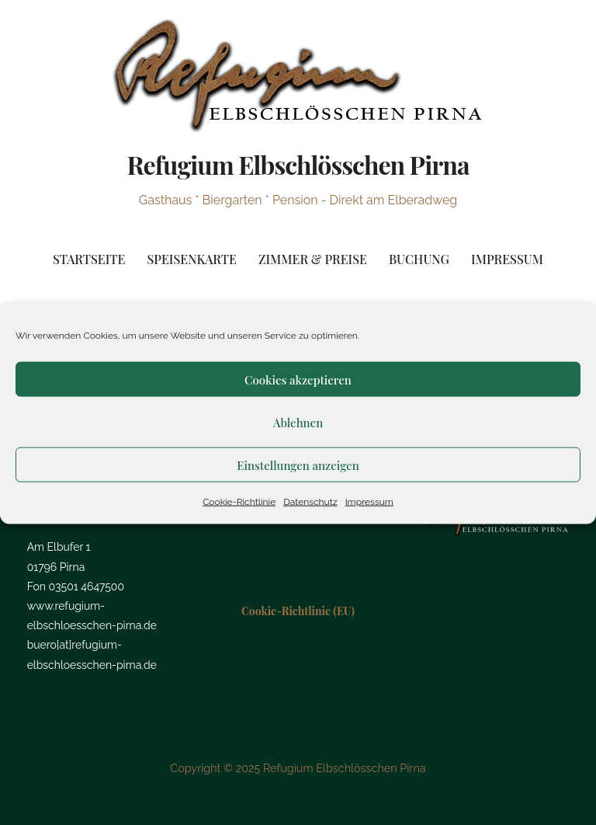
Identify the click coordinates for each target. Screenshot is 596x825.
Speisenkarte (191, 259)
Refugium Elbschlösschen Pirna (297, 164)
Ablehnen (298, 422)
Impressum (369, 501)
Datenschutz (310, 501)
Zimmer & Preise (312, 259)
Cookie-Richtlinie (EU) (298, 611)
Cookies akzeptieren (298, 379)
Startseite (89, 259)
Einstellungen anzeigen (298, 464)
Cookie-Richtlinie (239, 501)
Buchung (419, 259)
